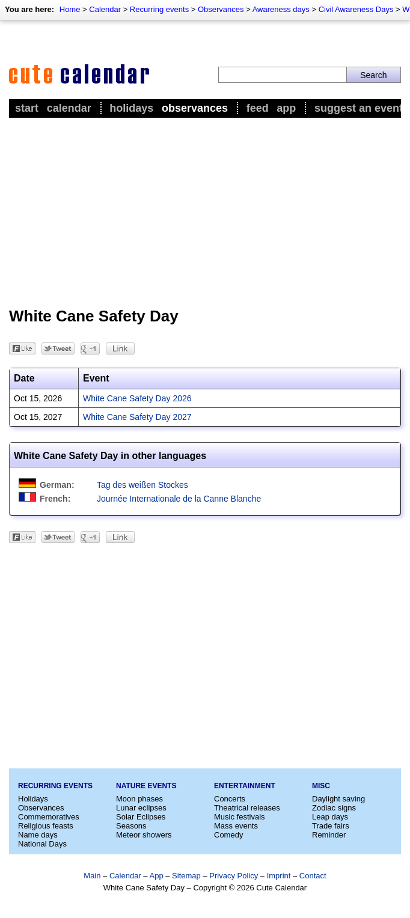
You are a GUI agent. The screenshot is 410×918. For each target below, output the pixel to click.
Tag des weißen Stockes (142, 485)
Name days (38, 834)
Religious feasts (45, 825)
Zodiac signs (334, 807)
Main (92, 875)
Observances (221, 9)
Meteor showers (143, 834)
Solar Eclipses (140, 816)
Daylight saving (338, 798)
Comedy (228, 834)
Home (70, 9)
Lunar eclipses (141, 807)
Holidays (131, 108)
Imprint (279, 875)
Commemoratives (48, 816)
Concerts (229, 798)
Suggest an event (358, 108)
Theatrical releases (247, 807)
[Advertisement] (205, 211)
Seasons (131, 825)
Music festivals (239, 816)
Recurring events (159, 9)
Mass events (236, 825)
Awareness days (281, 9)
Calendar (105, 9)
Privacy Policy (233, 875)
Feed (257, 108)
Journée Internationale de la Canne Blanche (179, 498)
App (286, 108)
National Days (42, 843)
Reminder (329, 834)
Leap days (330, 816)
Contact (312, 875)
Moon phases (139, 798)
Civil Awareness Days (356, 9)
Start (26, 108)
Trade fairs (330, 825)
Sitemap (186, 875)
